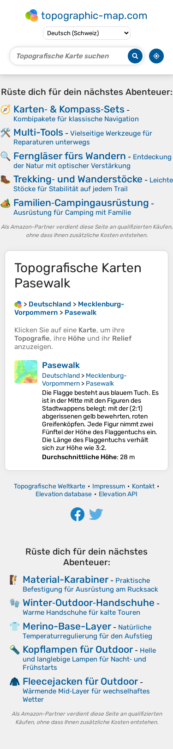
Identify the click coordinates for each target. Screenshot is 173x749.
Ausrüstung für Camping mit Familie (72, 212)
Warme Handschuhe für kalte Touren (81, 612)
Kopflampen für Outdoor (78, 649)
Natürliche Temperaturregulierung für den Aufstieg (87, 631)
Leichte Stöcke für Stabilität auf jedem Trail (93, 184)
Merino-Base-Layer (67, 626)
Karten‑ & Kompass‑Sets (69, 109)
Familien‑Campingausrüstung (81, 202)
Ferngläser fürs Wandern (69, 156)
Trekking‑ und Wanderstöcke (78, 179)
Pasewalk (61, 365)
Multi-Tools (38, 132)
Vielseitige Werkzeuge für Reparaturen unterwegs (82, 137)
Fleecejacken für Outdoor (80, 681)
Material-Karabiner (65, 579)
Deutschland (61, 376)
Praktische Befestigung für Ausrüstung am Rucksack (90, 584)
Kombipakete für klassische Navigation (76, 119)
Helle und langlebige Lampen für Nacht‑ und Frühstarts (89, 659)
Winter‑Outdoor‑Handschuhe (89, 602)
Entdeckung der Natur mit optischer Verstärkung (92, 161)
